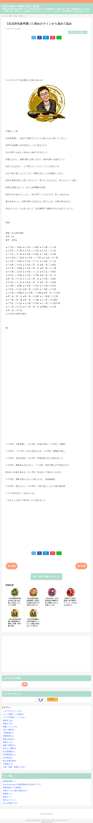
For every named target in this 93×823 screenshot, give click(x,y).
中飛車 (8, 764)
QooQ (50, 822)
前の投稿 (81, 566)
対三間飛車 (8, 751)
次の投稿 (12, 566)
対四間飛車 (9, 755)
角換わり (8, 723)
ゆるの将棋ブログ (10, 803)
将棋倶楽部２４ (9, 781)
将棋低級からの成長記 (12, 787)
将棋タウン (7, 797)
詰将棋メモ (7, 794)
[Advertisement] (46, 59)
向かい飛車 (8, 730)
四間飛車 (8, 736)
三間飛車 (8, 733)
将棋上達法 (8, 739)
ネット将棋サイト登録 (13, 714)
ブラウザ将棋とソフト (14, 717)
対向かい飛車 (9, 748)
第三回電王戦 (9, 761)
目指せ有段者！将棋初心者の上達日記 (20, 6)
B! (46, 37)
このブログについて (12, 711)
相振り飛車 (9, 745)
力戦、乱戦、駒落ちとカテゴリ (46, 576)
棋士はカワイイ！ (10, 800)
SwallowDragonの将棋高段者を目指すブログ (22, 784)
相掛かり (8, 742)
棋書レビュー (10, 727)
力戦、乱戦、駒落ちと (78, 32)
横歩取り (8, 720)
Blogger (50, 813)
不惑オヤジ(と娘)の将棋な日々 (15, 791)
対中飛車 (8, 758)
